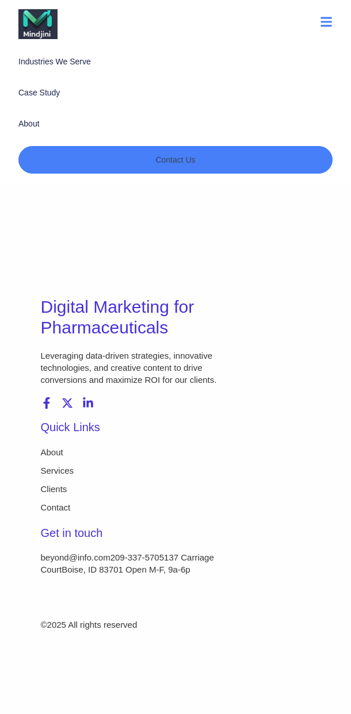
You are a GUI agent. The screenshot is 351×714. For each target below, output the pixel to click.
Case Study (39, 93)
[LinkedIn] (88, 403)
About (29, 124)
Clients (54, 489)
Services (57, 470)
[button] (326, 24)
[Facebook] (46, 403)
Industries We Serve (54, 61)
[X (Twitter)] (67, 403)
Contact (56, 507)
